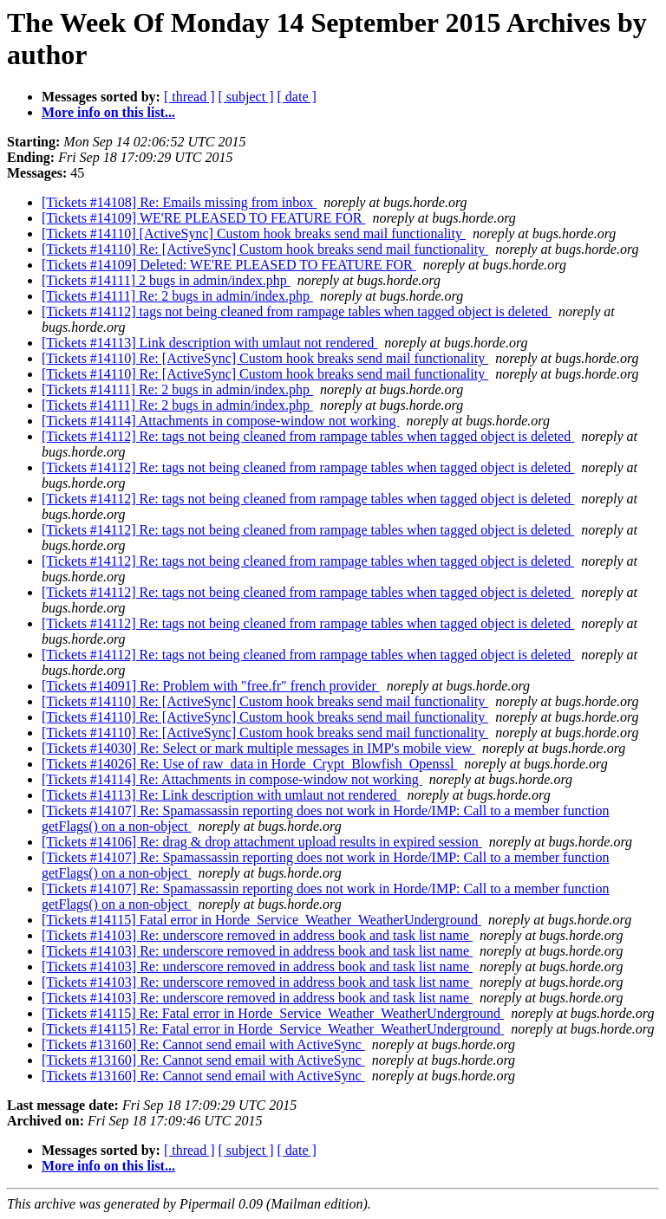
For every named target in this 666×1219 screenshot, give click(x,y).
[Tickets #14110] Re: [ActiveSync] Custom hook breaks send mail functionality (265, 249)
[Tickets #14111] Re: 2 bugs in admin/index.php (177, 296)
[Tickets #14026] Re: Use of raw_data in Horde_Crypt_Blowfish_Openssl (249, 763)
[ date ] (297, 96)
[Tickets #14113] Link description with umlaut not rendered (209, 342)
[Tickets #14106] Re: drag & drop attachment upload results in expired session (262, 841)
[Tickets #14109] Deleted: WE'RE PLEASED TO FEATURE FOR (229, 264)
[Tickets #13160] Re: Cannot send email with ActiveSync (203, 1044)
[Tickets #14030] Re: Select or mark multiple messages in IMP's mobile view (258, 748)
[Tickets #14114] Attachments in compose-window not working (221, 420)
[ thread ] (189, 96)
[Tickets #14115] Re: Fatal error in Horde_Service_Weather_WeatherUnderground (273, 1013)
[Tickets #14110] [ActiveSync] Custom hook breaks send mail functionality (254, 233)
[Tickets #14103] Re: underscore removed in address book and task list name (257, 935)
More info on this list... (108, 112)
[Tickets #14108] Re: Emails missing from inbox (179, 202)
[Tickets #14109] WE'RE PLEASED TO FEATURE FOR (203, 218)
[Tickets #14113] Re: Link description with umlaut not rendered (221, 795)
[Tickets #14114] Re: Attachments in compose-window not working (232, 779)
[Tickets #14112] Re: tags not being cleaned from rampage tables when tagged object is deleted (308, 436)
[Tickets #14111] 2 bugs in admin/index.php (166, 280)
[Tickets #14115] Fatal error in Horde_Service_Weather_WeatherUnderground (261, 919)
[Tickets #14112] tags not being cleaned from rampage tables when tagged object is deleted (297, 311)
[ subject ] (246, 96)
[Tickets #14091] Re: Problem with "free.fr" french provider (211, 685)
